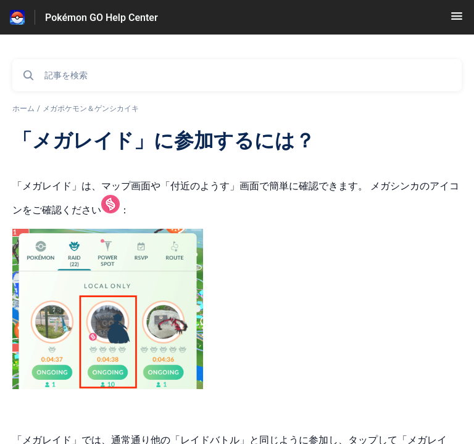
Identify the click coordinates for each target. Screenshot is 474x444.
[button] (456, 20)
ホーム (23, 108)
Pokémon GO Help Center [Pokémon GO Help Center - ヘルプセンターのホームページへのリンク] (101, 17)
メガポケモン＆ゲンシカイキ (91, 108)
